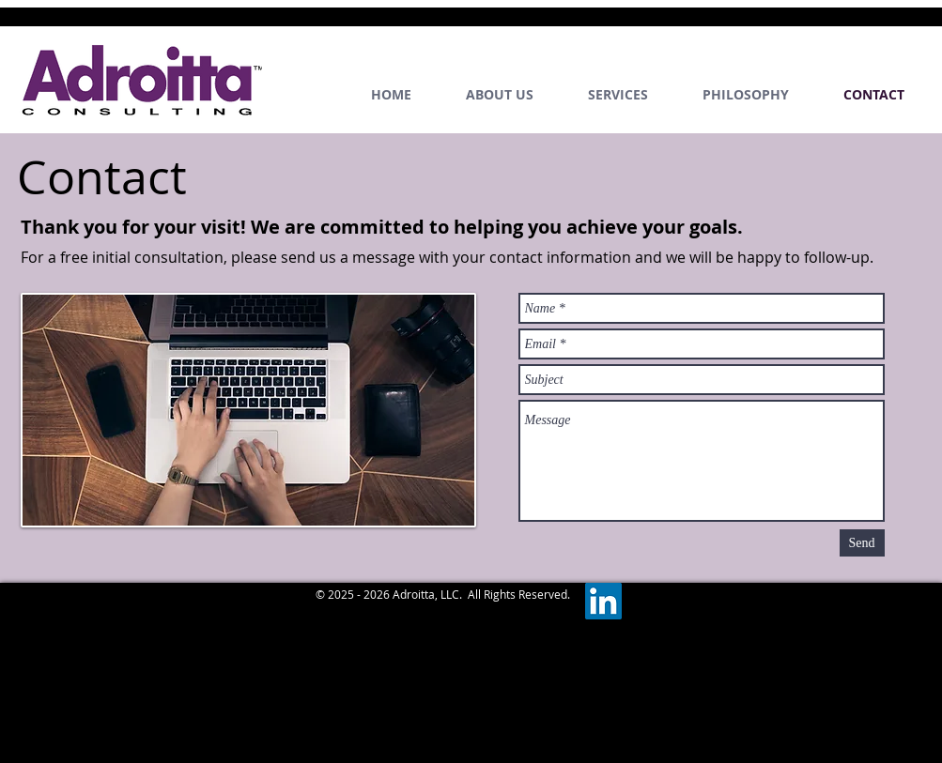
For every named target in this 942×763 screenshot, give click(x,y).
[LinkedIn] (603, 601)
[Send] (862, 543)
